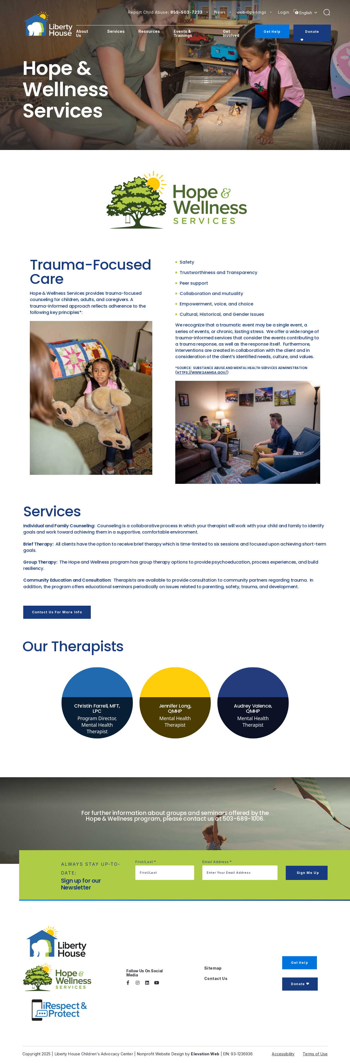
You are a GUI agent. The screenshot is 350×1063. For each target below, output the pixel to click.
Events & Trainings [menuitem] (186, 33)
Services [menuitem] (119, 31)
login (283, 12)
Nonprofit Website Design (160, 1052)
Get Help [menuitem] (273, 32)
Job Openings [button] (251, 12)
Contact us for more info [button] (57, 612)
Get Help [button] (299, 961)
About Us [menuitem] (86, 33)
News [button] (220, 12)
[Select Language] (309, 13)
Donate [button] (298, 982)
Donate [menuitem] (313, 32)
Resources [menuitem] (152, 31)
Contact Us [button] (216, 977)
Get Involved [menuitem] (233, 33)
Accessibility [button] (283, 1052)
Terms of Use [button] (315, 1052)
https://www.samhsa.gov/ (202, 372)
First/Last (145, 861)
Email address (217, 861)
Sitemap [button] (213, 967)
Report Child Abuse (165, 12)
